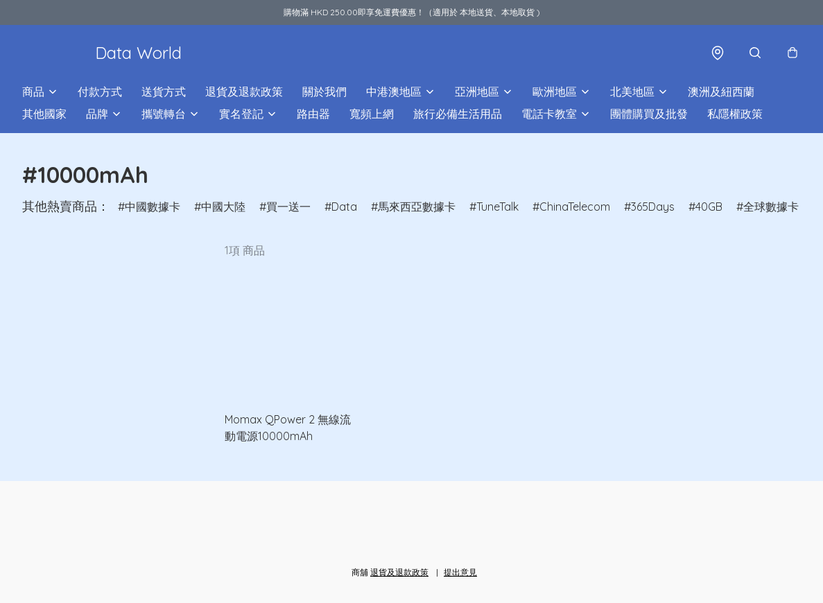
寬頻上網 (371, 114)
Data (344, 206)
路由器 (313, 114)
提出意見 (460, 572)
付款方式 (100, 91)
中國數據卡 (152, 206)
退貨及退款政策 (244, 91)
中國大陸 (223, 206)
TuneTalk (497, 206)
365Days (653, 206)
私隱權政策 (735, 114)
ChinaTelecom (574, 206)
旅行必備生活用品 (457, 114)
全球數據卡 (771, 206)
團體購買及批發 (649, 114)
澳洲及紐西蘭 (721, 91)
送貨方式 (163, 91)
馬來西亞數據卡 (417, 206)
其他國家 (44, 114)
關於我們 (324, 91)
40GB (708, 206)
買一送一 (288, 206)
